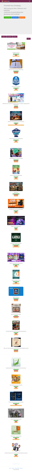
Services (13, 468)
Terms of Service (17, 468)
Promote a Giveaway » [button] (8, 17)
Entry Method (9, 36)
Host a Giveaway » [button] (15, 17)
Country (15, 36)
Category (3, 36)
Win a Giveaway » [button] (22, 17)
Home (10, 468)
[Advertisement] (16, 26)
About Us (21, 468)
